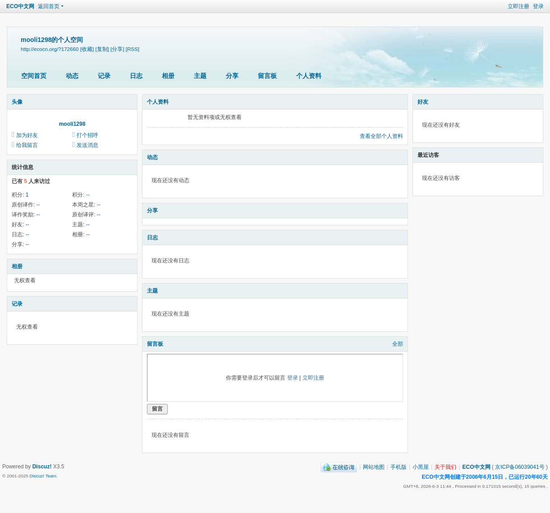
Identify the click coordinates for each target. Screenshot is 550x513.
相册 (168, 75)
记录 (104, 75)
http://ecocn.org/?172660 (49, 49)
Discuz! (42, 466)
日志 (136, 75)
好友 (422, 102)
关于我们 (445, 467)
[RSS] (132, 49)
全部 (397, 344)
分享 (232, 75)
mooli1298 (72, 124)
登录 (538, 6)
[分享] (117, 49)
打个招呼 (87, 135)
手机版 (398, 467)
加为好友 (27, 135)
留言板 (267, 75)
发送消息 (87, 145)
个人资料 (308, 75)
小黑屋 (420, 467)
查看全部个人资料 (381, 136)
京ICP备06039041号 (519, 467)
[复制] (102, 49)
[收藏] (87, 49)
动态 (72, 75)
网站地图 (374, 467)
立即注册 (518, 6)
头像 (17, 102)
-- (88, 195)
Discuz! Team (42, 475)
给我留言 (27, 145)
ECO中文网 (20, 6)
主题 (200, 75)
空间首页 (33, 75)
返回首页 (49, 6)
